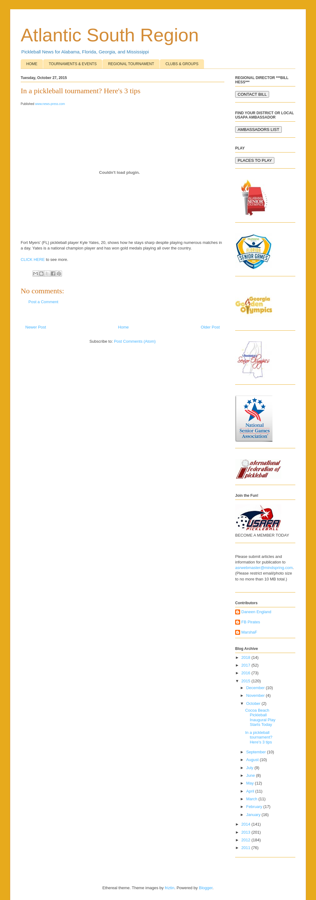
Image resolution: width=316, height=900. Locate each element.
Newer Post (35, 327)
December (256, 687)
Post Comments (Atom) (135, 341)
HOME (31, 64)
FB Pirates (250, 622)
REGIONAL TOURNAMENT (131, 64)
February (255, 806)
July (250, 767)
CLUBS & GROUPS (181, 64)
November (256, 695)
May (250, 783)
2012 (246, 840)
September (256, 752)
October (254, 703)
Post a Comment (43, 301)
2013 (246, 832)
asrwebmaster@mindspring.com (264, 567)
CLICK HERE (33, 259)
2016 (246, 673)
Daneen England (256, 611)
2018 (246, 657)
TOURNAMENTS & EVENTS (73, 64)
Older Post (210, 327)
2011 (246, 847)
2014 (246, 824)
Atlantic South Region (110, 35)
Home (123, 327)
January (254, 814)
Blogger (205, 887)
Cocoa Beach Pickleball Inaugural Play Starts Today (260, 717)
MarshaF (249, 632)
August (253, 759)
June (251, 775)
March (252, 799)
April (251, 791)
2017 (246, 665)
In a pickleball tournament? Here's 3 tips (258, 737)
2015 (246, 681)
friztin (169, 887)
